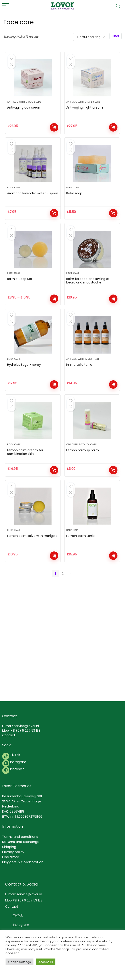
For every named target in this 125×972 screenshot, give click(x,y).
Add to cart (54, 130)
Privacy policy (13, 852)
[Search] (118, 6)
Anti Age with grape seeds (24, 104)
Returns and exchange (20, 841)
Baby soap (74, 198)
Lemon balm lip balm (82, 463)
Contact (8, 735)
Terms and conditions (20, 836)
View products (54, 306)
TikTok (14, 755)
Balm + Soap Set (19, 286)
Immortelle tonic (79, 375)
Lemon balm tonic (80, 551)
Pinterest (17, 769)
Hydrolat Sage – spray (24, 375)
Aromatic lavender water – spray (32, 198)
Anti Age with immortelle (83, 369)
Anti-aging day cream (24, 110)
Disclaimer (10, 857)
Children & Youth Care (81, 457)
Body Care (14, 192)
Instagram (17, 762)
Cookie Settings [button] (19, 962)
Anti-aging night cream (84, 110)
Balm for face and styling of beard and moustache (87, 288)
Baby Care (72, 192)
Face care (13, 281)
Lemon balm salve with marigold (32, 551)
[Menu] (5, 6)
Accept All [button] (45, 962)
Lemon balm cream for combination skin (25, 465)
